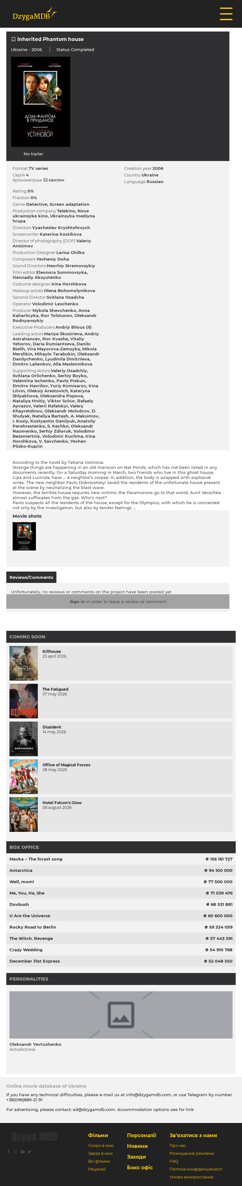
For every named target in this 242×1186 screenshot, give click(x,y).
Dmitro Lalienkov (32, 363)
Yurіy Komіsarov (68, 385)
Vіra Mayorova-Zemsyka (53, 348)
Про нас (178, 1145)
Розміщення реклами (192, 1153)
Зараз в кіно (100, 1153)
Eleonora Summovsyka (61, 272)
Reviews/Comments (31, 577)
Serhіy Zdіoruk (55, 431)
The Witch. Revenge (31, 938)
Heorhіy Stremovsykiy (71, 265)
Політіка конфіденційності (196, 1169)
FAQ (174, 1161)
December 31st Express (34, 961)
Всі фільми (99, 1161)
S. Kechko (58, 426)
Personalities (28, 979)
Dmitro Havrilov (30, 385)
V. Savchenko (53, 441)
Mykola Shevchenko (54, 310)
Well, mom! (21, 881)
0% (30, 190)
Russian (155, 181)
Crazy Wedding (26, 949)
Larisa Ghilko (70, 252)
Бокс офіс (140, 1168)
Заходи (136, 1157)
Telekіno (66, 210)
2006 (158, 168)
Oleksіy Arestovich (47, 390)
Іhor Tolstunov (56, 315)
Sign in (77, 601)
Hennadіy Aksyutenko (37, 277)
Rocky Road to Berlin (32, 927)
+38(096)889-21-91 (24, 1099)
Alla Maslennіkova (72, 363)
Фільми (98, 1135)
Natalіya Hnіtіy (29, 400)
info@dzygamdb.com (148, 1094)
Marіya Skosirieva (63, 333)
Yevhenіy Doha (53, 259)
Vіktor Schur (61, 400)
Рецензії (97, 1169)
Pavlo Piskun (70, 380)
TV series (38, 168)
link (190, 1109)
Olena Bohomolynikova (69, 290)
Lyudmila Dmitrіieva (67, 358)
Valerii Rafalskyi (50, 405)
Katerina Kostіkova (61, 234)
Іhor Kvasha (55, 338)
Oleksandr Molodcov (66, 410)
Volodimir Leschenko (55, 303)
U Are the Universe (29, 915)
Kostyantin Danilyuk (52, 420)
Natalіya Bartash (50, 415)
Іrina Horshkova (68, 283)
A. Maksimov (84, 415)
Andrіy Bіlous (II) (73, 327)
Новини (137, 1146)
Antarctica (20, 870)
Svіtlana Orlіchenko (34, 375)
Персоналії (141, 1135)
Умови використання (192, 1177)
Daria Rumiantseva (53, 343)
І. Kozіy (20, 420)
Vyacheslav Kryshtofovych (61, 227)
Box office (24, 847)
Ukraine (19, 49)
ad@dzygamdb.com (94, 1109)
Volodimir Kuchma (62, 436)
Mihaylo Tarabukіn (55, 353)
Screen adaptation (69, 204)
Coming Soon (27, 637)
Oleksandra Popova (61, 395)
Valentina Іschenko (33, 380)
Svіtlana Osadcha (65, 297)
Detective (36, 204)
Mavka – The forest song (35, 858)
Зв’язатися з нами (193, 1135)
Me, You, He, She (26, 892)
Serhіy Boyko (72, 375)
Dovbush (19, 904)
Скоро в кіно (101, 1145)
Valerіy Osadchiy (69, 370)
